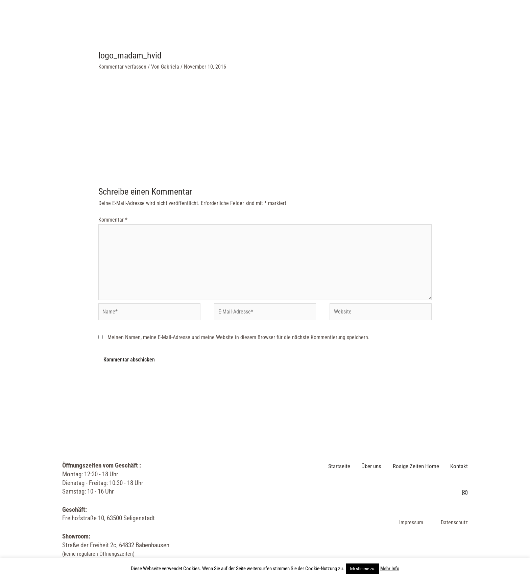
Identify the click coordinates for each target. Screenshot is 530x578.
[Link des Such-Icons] (508, 20)
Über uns (207, 20)
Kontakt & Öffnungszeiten (344, 20)
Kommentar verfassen (122, 67)
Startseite (163, 20)
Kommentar (112, 220)
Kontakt (458, 468)
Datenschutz (454, 524)
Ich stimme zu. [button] (362, 568)
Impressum (411, 524)
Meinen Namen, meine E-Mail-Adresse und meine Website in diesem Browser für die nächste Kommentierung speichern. (238, 340)
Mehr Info (389, 569)
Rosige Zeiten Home (263, 20)
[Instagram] (494, 21)
